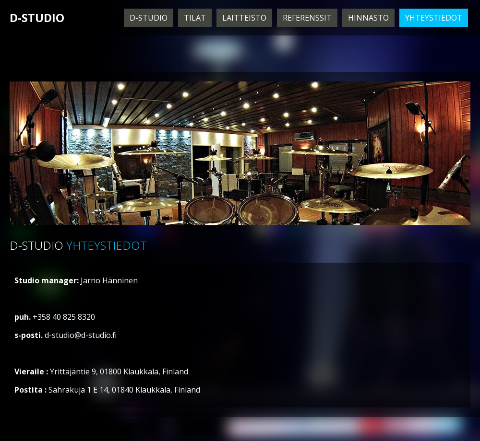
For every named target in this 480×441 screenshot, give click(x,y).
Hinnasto (368, 17)
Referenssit (307, 17)
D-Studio (149, 17)
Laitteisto (244, 17)
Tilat (195, 17)
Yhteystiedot (433, 17)
